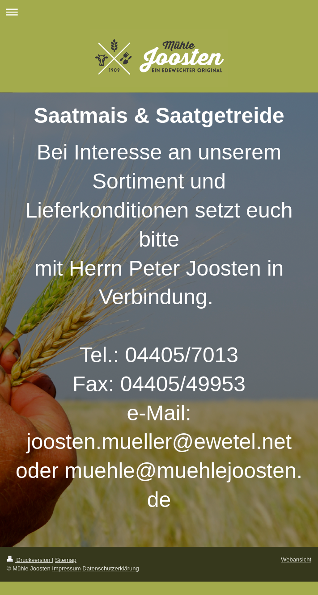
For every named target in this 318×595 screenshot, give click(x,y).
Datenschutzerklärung (110, 568)
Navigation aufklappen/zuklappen (159, 11)
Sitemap (65, 560)
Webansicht (296, 559)
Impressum (66, 568)
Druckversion (29, 560)
